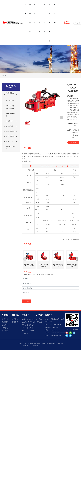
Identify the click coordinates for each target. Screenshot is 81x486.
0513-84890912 (67, 23)
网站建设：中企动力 (54, 343)
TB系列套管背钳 (27, 328)
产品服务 (25, 315)
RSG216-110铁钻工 (28, 331)
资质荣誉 (5, 325)
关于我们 (5, 315)
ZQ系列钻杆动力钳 (28, 319)
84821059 (55, 327)
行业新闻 (15, 322)
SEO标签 (35, 346)
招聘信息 (39, 322)
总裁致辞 (5, 322)
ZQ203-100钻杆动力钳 (58, 257)
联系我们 (5, 331)
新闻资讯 (15, 315)
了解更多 (25, 333)
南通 (62, 343)
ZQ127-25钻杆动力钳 (29, 265)
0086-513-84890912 (55, 324)
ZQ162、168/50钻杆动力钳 (43, 257)
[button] (76, 259)
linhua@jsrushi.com (59, 332)
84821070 (48, 327)
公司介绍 (5, 319)
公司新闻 (15, 319)
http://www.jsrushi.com (55, 335)
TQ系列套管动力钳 (28, 325)
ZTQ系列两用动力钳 (28, 322)
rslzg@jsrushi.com (55, 330)
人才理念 (39, 319)
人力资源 (39, 315)
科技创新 (5, 328)
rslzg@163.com (49, 332)
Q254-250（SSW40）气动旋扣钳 (69, 239)
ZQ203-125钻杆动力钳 (72, 257)
